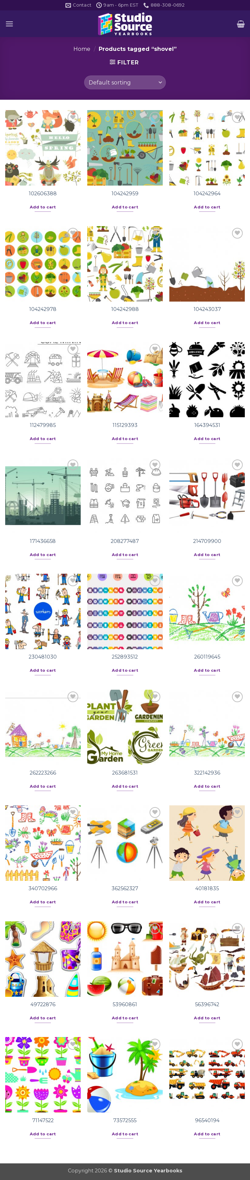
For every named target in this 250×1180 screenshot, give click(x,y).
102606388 (43, 193)
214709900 (207, 541)
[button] (9, 23)
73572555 (124, 1120)
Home (81, 49)
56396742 (207, 1004)
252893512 (125, 657)
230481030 (43, 657)
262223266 (43, 773)
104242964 (207, 193)
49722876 (42, 1004)
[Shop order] (125, 82)
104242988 (125, 309)
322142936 (207, 773)
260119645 (207, 657)
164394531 (207, 425)
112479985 (43, 425)
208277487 (125, 541)
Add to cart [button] (43, 207)
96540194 (207, 1120)
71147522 (43, 1120)
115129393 (125, 425)
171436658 (43, 541)
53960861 (125, 1004)
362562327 (124, 888)
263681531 (125, 773)
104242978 (42, 309)
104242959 (125, 193)
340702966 (42, 888)
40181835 (207, 888)
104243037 (207, 309)
